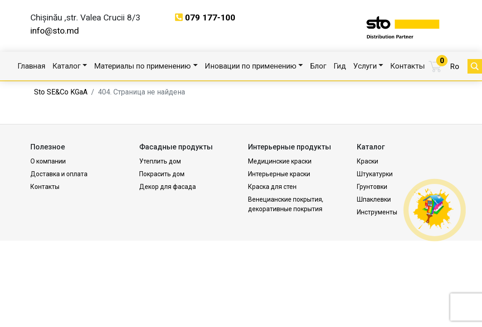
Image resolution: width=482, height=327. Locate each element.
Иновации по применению (251, 65)
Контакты (407, 65)
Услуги (365, 65)
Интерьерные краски (279, 174)
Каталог (67, 65)
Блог (318, 65)
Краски (367, 161)
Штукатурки (375, 174)
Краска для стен (272, 186)
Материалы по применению (142, 65)
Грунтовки (372, 186)
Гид (340, 65)
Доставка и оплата (59, 174)
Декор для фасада (167, 186)
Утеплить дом (160, 161)
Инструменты (377, 212)
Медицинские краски (280, 161)
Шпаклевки (374, 199)
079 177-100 (210, 17)
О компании (48, 161)
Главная (31, 65)
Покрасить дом (162, 174)
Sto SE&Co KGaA (61, 92)
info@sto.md (54, 30)
